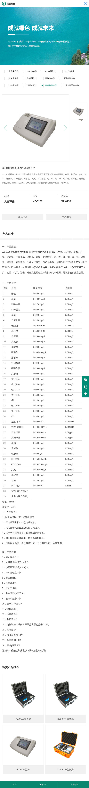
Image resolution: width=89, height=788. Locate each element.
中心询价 (66, 217)
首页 (14, 784)
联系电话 (74, 784)
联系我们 (22, 217)
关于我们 (43, 784)
